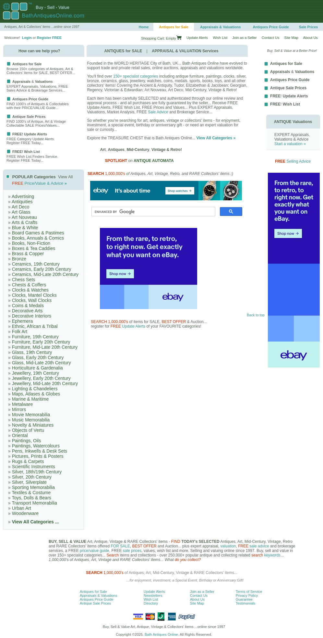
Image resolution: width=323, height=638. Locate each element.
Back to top (256, 315)
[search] (153, 212)
